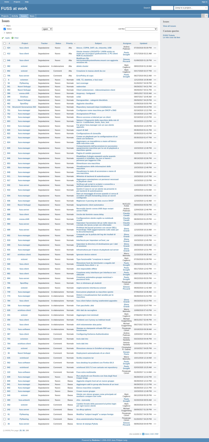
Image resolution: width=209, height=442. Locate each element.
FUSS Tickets (169, 35)
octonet (24, 66)
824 (8, 142)
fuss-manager (24, 110)
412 (8, 54)
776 (8, 329)
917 (8, 180)
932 (8, 185)
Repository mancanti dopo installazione (93, 107)
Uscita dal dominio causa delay (90, 214)
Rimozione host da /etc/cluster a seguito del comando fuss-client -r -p (95, 264)
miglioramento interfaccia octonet (91, 288)
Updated (143, 43)
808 (8, 214)
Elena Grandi (126, 230)
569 (8, 264)
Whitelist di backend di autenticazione (93, 176)
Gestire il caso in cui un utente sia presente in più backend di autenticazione (96, 190)
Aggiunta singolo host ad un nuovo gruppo (95, 381)
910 (8, 190)
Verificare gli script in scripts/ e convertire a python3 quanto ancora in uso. (95, 185)
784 (8, 301)
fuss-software (24, 329)
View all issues (169, 26)
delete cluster (82, 66)
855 (8, 167)
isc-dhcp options (83, 410)
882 (8, 274)
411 (8, 325)
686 (8, 210)
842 (8, 388)
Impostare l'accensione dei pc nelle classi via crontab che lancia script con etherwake (96, 224)
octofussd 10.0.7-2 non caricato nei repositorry (96, 367)
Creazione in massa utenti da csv (90, 71)
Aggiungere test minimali (87, 315)
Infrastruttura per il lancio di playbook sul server (97, 250)
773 (8, 296)
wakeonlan (81, 87)
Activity (15, 16)
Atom (147, 434)
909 (8, 245)
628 (8, 310)
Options (9, 33)
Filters (8, 26)
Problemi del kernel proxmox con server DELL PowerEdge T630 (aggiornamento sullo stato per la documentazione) (97, 230)
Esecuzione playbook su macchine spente (94, 292)
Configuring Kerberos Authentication (92, 334)
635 (8, 358)
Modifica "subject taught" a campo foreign (94, 414)
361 (8, 87)
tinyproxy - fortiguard (85, 93)
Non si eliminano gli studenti (89, 283)
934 (8, 196)
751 (8, 110)
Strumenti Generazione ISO (24, 107)
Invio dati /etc (82, 339)
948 (8, 60)
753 (8, 117)
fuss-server (24, 76)
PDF (156, 434)
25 (21, 430)
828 (8, 148)
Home (6, 2)
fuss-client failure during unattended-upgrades (96, 301)
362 (8, 90)
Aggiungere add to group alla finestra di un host (97, 384)
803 (8, 121)
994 (8, 224)
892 (8, 71)
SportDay (24, 104)
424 (8, 48)
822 (8, 133)
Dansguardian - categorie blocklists (91, 100)
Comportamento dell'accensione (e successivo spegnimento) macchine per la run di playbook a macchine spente (97, 148)
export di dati (82, 130)
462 (8, 104)
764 (8, 344)
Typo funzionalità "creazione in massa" (93, 259)
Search (147, 8)
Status (8, 29)
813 (8, 126)
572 (8, 259)
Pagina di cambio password (88, 153)
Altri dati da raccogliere (86, 310)
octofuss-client (24, 254)
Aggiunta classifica (84, 104)
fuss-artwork (24, 400)
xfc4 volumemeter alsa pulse (89, 325)
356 (8, 320)
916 (8, 250)
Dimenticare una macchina (88, 163)
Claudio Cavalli (126, 214)
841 (8, 384)
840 (8, 381)
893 (8, 219)
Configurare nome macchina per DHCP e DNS (96, 110)
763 (8, 339)
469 (8, 400)
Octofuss (24, 97)
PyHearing (24, 83)
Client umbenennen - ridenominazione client (95, 90)
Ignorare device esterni (86, 254)
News (32, 16)
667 (8, 254)
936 (8, 201)
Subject (98, 43)
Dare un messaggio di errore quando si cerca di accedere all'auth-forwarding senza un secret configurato (97, 196)
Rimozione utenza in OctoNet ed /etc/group (95, 348)
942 (8, 367)
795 (8, 76)
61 (9, 414)
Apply (7, 38)
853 (8, 163)
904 (8, 278)
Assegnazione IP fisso (86, 114)
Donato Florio (126, 353)
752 (8, 114)
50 (24, 430)
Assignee (127, 43)
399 (8, 97)
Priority (69, 43)
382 (8, 66)
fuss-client (24, 48)
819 (8, 240)
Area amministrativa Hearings (89, 419)
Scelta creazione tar (85, 358)
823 (8, 138)
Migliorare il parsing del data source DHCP (95, 201)
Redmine (96, 440)
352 (8, 405)
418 (8, 100)
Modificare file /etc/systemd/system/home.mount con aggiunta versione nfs (97, 60)
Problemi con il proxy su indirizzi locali (93, 320)
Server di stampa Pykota (87, 424)
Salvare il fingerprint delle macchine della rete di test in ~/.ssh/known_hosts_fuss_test (97, 121)
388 (8, 93)
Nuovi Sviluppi (24, 87)
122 (8, 372)
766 (8, 283)
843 (8, 391)
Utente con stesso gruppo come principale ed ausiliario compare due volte (96, 395)
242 (8, 410)
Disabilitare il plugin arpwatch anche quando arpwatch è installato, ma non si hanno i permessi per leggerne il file (95, 158)
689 (8, 230)
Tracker (44, 43)
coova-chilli (24, 93)
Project (25, 43)
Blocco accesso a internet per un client (93, 117)
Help (27, 2)
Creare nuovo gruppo (85, 391)
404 (8, 348)
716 (8, 107)
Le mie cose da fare (171, 37)
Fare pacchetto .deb (85, 305)
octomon (24, 80)
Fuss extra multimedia (86, 372)
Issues (24, 16)
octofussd (24, 358)
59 (9, 83)
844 (8, 153)
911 (8, 176)
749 (8, 292)
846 (8, 158)
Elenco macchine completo (88, 388)
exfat (78, 97)
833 (8, 205)
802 (8, 235)
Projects (17, 2)
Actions (155, 47)
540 (8, 395)
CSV (152, 434)
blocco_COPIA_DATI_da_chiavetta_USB (94, 48)
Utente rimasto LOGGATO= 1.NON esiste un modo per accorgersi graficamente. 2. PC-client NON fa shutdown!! (97, 53)
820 (8, 130)
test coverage (82, 83)
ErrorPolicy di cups (84, 76)
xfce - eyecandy (83, 400)
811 (8, 269)
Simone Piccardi (126, 60)
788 (8, 305)
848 (8, 172)
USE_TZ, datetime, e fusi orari (89, 80)
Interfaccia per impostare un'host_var (92, 240)
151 (8, 315)
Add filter (121, 29)
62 (9, 419)
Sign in (204, 2)
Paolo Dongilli (126, 54)
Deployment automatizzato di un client (93, 353)
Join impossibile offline (86, 269)
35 (9, 424)
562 (8, 363)
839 (8, 377)
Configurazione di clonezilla (88, 133)
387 (8, 334)
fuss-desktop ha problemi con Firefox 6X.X (95, 363)
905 (8, 288)
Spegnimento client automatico (90, 205)
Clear (16, 38)
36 (9, 353)
